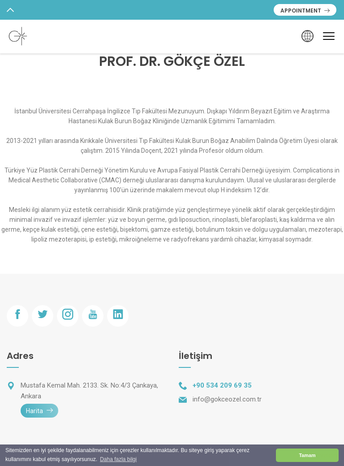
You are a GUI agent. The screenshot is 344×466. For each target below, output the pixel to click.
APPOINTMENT (305, 10)
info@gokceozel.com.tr (227, 399)
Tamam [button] (307, 455)
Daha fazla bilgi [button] (118, 459)
